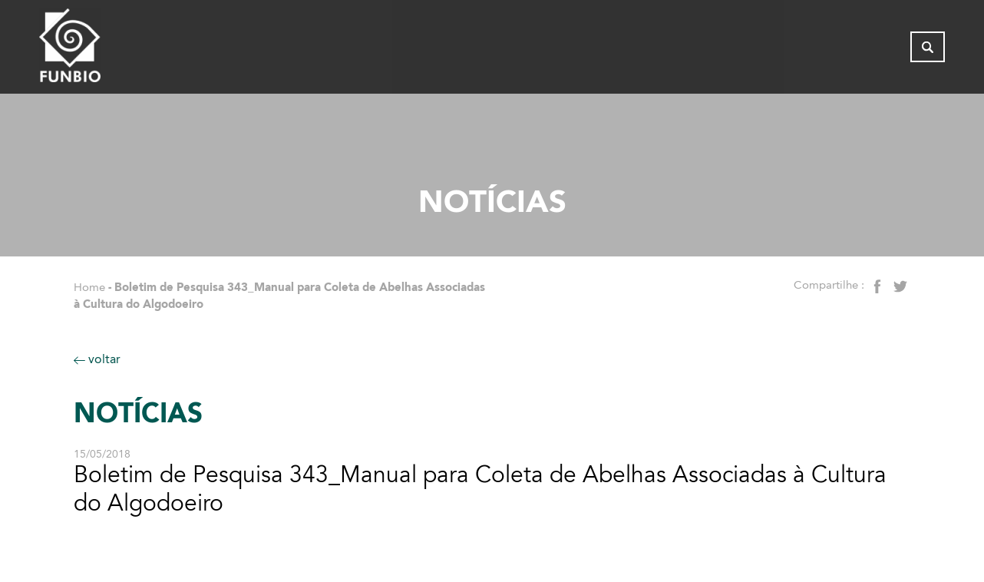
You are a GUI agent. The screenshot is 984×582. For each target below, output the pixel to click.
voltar (97, 359)
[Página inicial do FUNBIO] (112, 50)
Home (89, 287)
